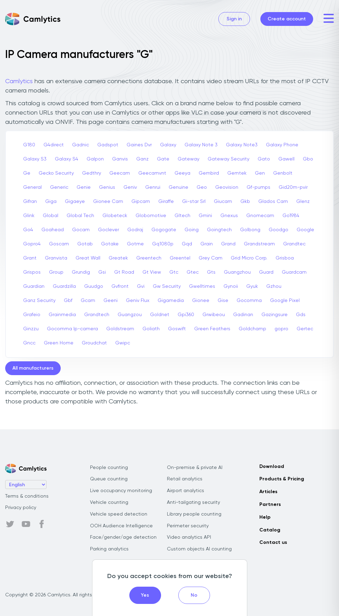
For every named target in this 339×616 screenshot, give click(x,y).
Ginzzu (31, 328)
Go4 (28, 229)
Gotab (85, 244)
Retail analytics (184, 479)
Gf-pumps (258, 187)
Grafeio (31, 314)
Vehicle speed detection (118, 514)
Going (192, 229)
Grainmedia (62, 314)
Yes (145, 595)
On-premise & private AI (194, 467)
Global (50, 215)
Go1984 (290, 215)
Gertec (305, 328)
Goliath (151, 328)
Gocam (81, 229)
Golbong (250, 229)
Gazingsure (274, 314)
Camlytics (19, 81)
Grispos (32, 272)
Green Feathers (212, 328)
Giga (51, 201)
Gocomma (249, 300)
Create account (287, 19)
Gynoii (230, 286)
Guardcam (294, 272)
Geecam (119, 173)
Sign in (234, 19)
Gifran (30, 201)
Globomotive (151, 215)
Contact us (273, 542)
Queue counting (109, 479)
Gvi (140, 286)
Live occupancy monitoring (121, 490)
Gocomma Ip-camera (72, 328)
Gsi (102, 272)
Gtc (173, 272)
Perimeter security (188, 526)
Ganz (142, 159)
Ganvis (120, 159)
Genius (107, 187)
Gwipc (122, 343)
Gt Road (124, 272)
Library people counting (194, 514)
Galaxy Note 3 (201, 145)
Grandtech (96, 314)
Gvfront (120, 286)
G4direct (53, 145)
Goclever (108, 229)
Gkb (245, 201)
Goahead (52, 229)
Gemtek (237, 173)
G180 (29, 145)
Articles (268, 491)
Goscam (59, 244)
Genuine (178, 187)
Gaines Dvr (139, 145)
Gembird (209, 173)
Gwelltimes (202, 286)
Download (271, 466)
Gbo (308, 159)
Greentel (180, 258)
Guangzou (130, 314)
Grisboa (285, 258)
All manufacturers (32, 368)
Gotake (110, 244)
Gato (264, 159)
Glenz (303, 201)
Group (56, 272)
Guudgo (93, 286)
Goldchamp (252, 328)
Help (264, 517)
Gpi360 (186, 314)
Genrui (152, 187)
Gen (260, 173)
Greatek (118, 258)
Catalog (269, 530)
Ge (26, 173)
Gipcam (140, 201)
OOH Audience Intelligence (121, 526)
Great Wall (88, 258)
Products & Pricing (281, 479)
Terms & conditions (27, 496)
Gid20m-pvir (293, 187)
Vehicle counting (109, 502)
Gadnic (80, 145)
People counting (109, 467)
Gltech (182, 215)
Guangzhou (237, 272)
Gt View (151, 272)
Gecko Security (56, 173)
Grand (228, 244)
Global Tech (80, 215)
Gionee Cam (108, 201)
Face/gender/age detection (123, 537)
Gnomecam (260, 215)
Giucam (223, 201)
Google (305, 229)
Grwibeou (213, 314)
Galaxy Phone (282, 145)
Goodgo (278, 229)
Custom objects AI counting (199, 549)
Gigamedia (171, 300)
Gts (211, 272)
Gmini (205, 215)
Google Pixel (285, 300)
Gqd (187, 244)
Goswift (177, 328)
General (32, 187)
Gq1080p (162, 244)
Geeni (110, 300)
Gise (223, 300)
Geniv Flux (137, 300)
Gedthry (91, 173)
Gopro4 (32, 244)
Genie (84, 187)
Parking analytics (109, 549)
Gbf (68, 300)
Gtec (193, 272)
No (194, 595)
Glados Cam (273, 201)
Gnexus (229, 215)
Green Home (58, 343)
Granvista (56, 258)
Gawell (286, 159)
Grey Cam (210, 258)
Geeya (182, 173)
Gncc (29, 343)
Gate (163, 159)
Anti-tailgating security (193, 502)
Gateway (188, 159)
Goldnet (159, 314)
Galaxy (168, 145)
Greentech (148, 258)
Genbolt (282, 173)
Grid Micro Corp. (249, 258)
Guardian (33, 286)
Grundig (81, 272)
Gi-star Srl (194, 201)
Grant (30, 258)
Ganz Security (39, 300)
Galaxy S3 (35, 159)
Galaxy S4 (66, 159)
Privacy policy (20, 507)
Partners (270, 504)
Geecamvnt (152, 173)
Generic (59, 187)
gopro (281, 328)
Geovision (226, 187)
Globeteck (114, 215)
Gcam (88, 300)
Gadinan (243, 314)
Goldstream (120, 328)
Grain (206, 244)
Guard (266, 272)
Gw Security (167, 286)
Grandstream (259, 244)
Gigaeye (75, 201)
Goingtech (219, 229)
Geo (202, 187)
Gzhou (273, 286)
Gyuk (252, 286)
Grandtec (294, 244)
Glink (28, 215)
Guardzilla (64, 286)
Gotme (135, 244)
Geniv (130, 187)
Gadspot (107, 145)
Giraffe (166, 201)
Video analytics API (189, 537)
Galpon (95, 159)
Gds (301, 314)
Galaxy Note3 (242, 145)
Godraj (135, 229)
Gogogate (163, 229)
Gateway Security (228, 159)
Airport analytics (185, 490)
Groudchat (94, 343)
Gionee (200, 300)
